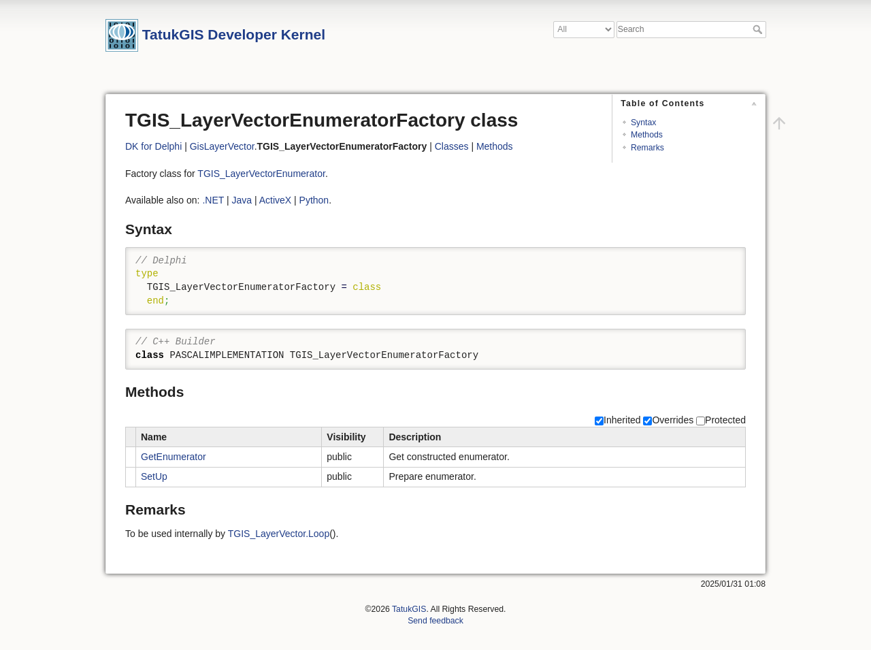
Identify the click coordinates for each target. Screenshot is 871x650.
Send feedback (435, 620)
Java (241, 200)
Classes (452, 146)
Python (314, 200)
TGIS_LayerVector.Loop (278, 533)
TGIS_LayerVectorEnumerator (261, 173)
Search (759, 29)
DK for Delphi (153, 146)
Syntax (643, 122)
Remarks (647, 147)
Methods (647, 135)
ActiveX (275, 200)
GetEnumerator (173, 456)
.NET (213, 200)
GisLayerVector (222, 146)
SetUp (154, 476)
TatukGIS (409, 609)
